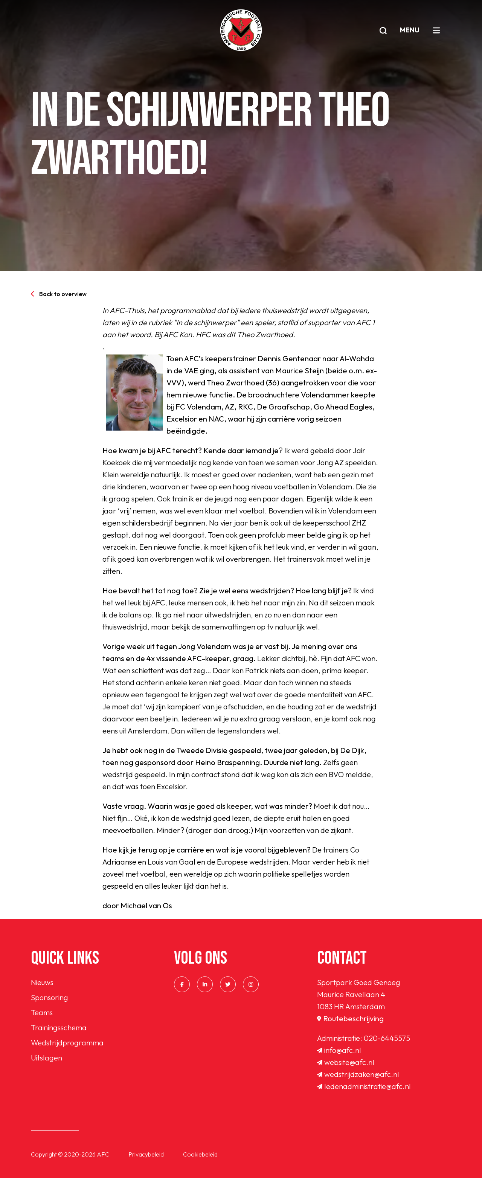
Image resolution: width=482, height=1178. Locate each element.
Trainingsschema (59, 1027)
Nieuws (42, 982)
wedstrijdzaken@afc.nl (358, 1074)
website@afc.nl (345, 1062)
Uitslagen (46, 1057)
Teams (42, 1012)
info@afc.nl (339, 1050)
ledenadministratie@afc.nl (364, 1086)
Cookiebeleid (200, 1154)
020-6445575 (387, 1038)
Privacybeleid (146, 1154)
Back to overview (59, 294)
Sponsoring (49, 997)
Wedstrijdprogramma (67, 1042)
